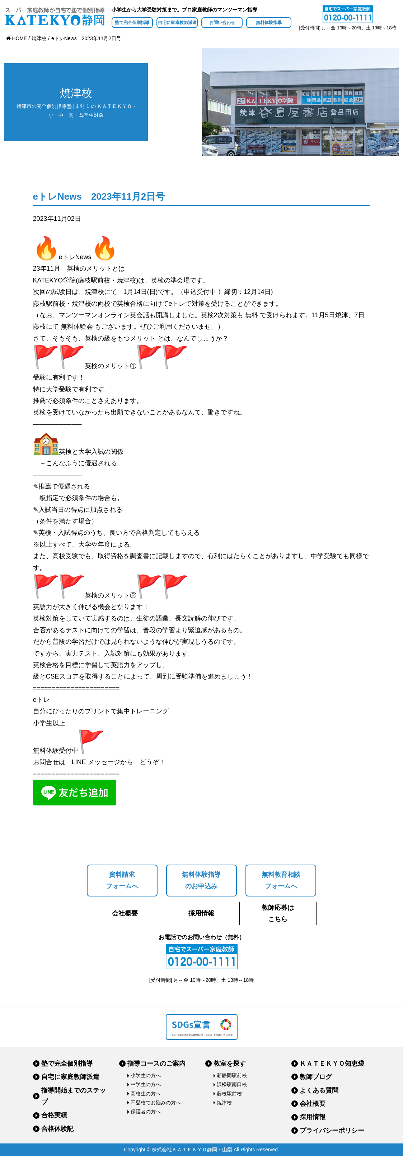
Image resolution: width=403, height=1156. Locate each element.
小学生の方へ (146, 1075)
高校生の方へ (146, 1093)
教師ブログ (316, 1076)
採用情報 (201, 913)
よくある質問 (319, 1090)
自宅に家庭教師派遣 (177, 22)
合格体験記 (57, 1128)
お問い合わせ (222, 22)
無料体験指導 (269, 22)
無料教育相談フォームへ (281, 880)
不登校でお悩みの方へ (156, 1102)
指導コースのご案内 (156, 1063)
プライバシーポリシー (332, 1130)
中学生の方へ (146, 1084)
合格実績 (54, 1115)
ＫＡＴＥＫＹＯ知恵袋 (332, 1063)
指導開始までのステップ (73, 1096)
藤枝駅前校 (229, 1093)
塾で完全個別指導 (132, 22)
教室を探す (230, 1063)
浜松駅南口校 (232, 1084)
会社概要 (125, 913)
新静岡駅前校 (232, 1075)
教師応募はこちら (278, 913)
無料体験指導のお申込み (201, 880)
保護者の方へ (146, 1111)
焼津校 (224, 1102)
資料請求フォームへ (122, 880)
